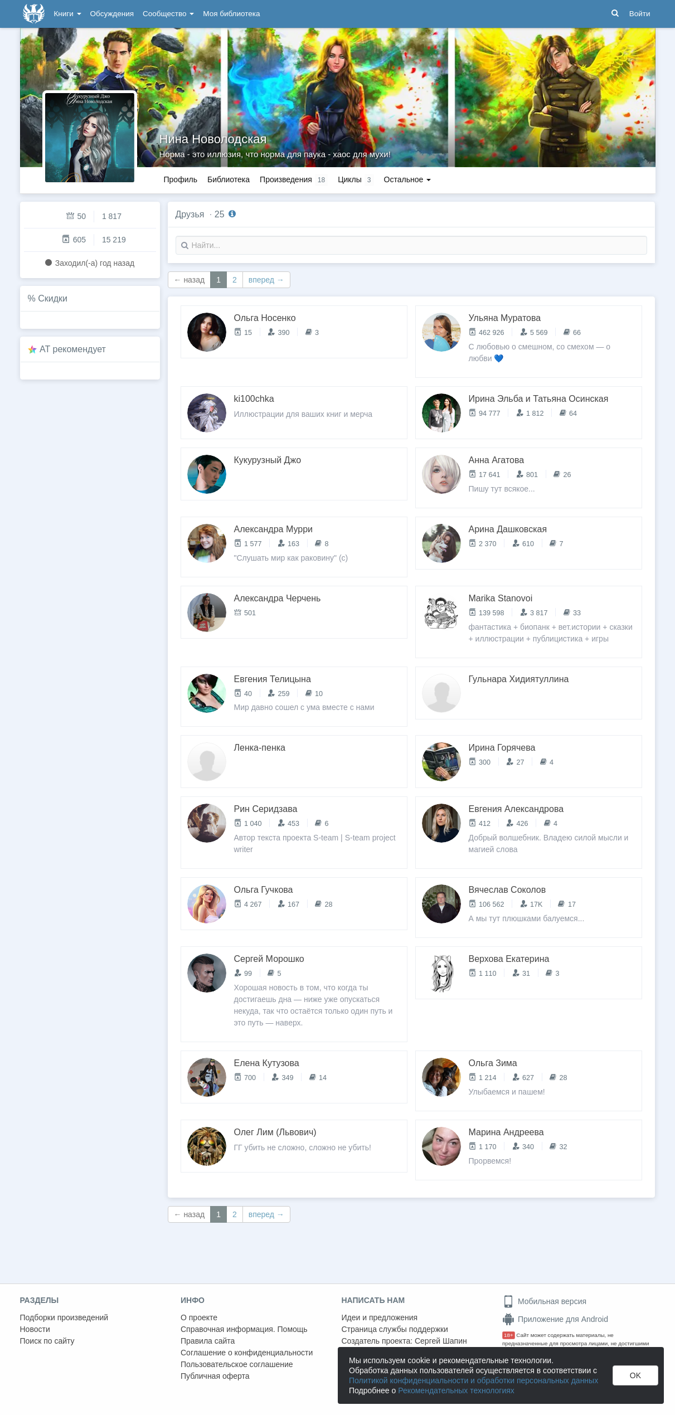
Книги (67, 13)
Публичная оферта (215, 1376)
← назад (189, 279)
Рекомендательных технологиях (456, 1390)
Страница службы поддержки (395, 1329)
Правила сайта (208, 1340)
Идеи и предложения (380, 1317)
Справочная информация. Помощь (244, 1329)
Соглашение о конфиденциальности (247, 1352)
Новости (35, 1329)
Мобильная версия (544, 1301)
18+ (508, 1335)
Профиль (180, 179)
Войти (639, 13)
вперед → (266, 279)
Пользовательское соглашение (237, 1364)
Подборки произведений (64, 1317)
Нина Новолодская (213, 139)
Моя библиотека (231, 13)
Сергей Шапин (441, 1340)
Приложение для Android (555, 1319)
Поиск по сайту (47, 1340)
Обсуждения (112, 13)
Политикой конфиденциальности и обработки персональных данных (473, 1380)
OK (635, 1375)
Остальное (407, 179)
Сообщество (168, 13)
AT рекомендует (73, 349)
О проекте (199, 1317)
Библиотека (228, 179)
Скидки (52, 298)
